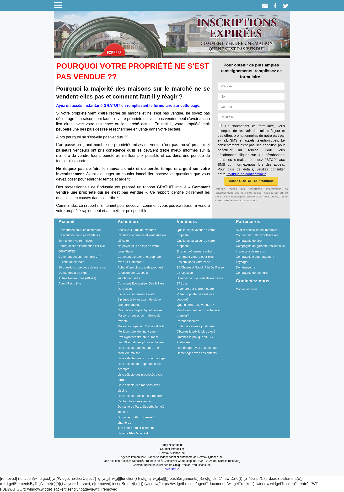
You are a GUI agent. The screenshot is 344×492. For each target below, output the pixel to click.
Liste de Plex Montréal (133, 433)
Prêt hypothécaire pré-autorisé (138, 337)
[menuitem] (83, 229)
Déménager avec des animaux (197, 348)
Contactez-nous (252, 280)
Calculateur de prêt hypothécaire (140, 310)
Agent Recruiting (70, 283)
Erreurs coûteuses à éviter (194, 251)
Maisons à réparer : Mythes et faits (141, 326)
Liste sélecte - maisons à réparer (140, 396)
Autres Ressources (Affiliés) (77, 278)
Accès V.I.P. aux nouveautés (137, 230)
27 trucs (182, 283)
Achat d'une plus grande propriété (140, 267)
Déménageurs (245, 267)
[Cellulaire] (251, 117)
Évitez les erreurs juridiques (195, 326)
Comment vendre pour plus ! (196, 256)
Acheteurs (128, 221)
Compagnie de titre (249, 240)
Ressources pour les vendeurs (79, 235)
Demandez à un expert (74, 272)
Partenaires (248, 221)
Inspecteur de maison (250, 251)
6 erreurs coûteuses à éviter (137, 294)
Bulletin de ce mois (71, 262)
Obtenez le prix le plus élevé (196, 331)
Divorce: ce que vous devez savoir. (200, 278)
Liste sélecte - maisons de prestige (141, 358)
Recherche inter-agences (135, 401)
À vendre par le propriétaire (195, 288)
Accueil (67, 221)
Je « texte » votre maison (76, 240)
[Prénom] (251, 86)
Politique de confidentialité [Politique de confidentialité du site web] (246, 174)
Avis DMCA (172, 469)
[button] (251, 181)
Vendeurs (187, 221)
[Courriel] (251, 107)
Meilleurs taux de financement (138, 331)
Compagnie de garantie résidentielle (260, 246)
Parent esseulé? (188, 321)
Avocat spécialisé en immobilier (257, 230)
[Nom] (251, 96)
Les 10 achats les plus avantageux (141, 342)
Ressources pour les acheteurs (80, 230)
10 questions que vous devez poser (83, 267)
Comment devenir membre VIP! (80, 256)
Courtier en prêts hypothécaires (257, 235)
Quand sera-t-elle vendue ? (195, 304)
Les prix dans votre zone (193, 262)
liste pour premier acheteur (136, 428)
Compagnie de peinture (252, 272)
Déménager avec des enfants (197, 353)
